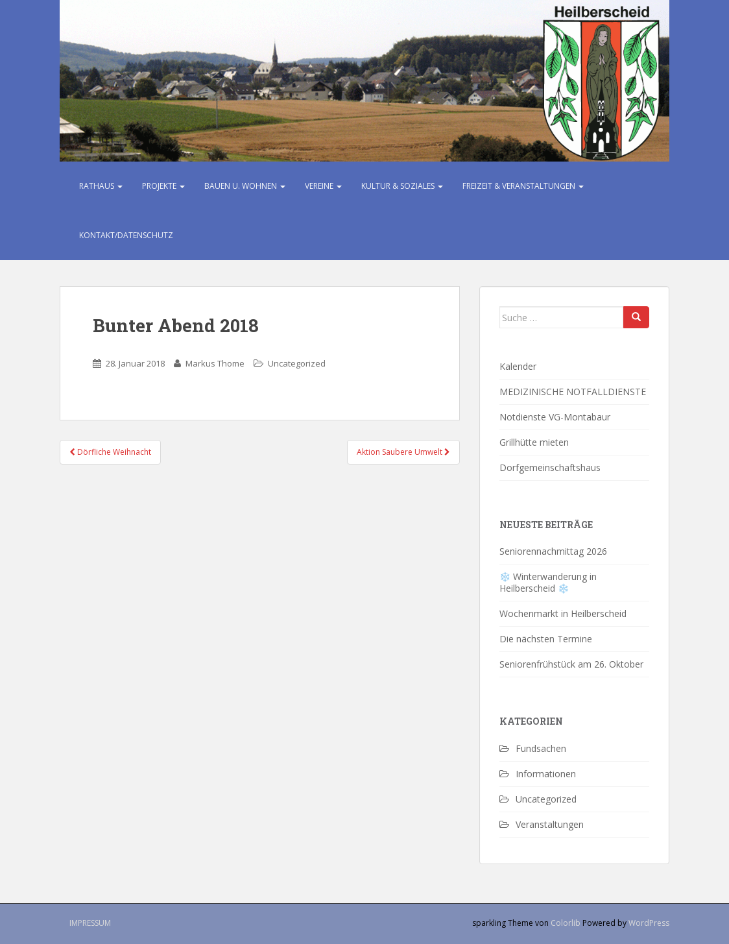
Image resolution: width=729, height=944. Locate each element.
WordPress (648, 922)
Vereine (323, 185)
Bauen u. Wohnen (244, 185)
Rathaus (101, 185)
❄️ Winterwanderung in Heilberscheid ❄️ (548, 582)
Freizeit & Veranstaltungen (523, 185)
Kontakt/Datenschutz (126, 235)
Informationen (546, 774)
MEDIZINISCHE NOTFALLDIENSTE (572, 391)
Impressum (90, 922)
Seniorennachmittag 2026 (553, 551)
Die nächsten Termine (545, 639)
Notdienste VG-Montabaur (554, 417)
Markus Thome (215, 363)
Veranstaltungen (550, 824)
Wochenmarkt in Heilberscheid (563, 613)
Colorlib (565, 922)
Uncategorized (297, 363)
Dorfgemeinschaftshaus (550, 467)
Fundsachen (541, 748)
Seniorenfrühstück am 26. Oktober (572, 664)
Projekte (163, 185)
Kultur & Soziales (402, 185)
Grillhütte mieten (534, 442)
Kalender (517, 366)
